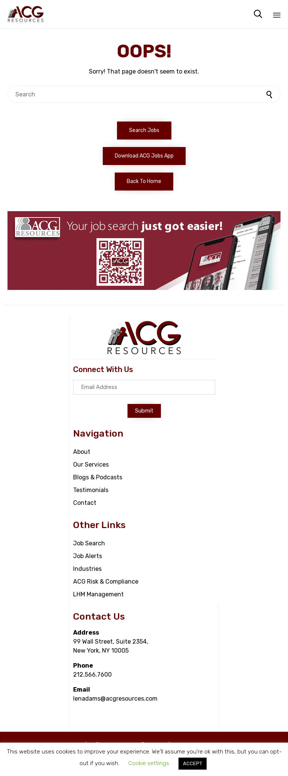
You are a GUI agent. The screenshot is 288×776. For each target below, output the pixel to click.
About (81, 451)
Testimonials (90, 490)
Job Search (89, 543)
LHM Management (98, 594)
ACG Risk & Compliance (105, 581)
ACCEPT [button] (192, 763)
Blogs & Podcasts (97, 477)
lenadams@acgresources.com (115, 698)
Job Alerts (87, 556)
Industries (87, 568)
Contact (84, 502)
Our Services (91, 464)
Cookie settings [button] (148, 763)
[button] (144, 131)
